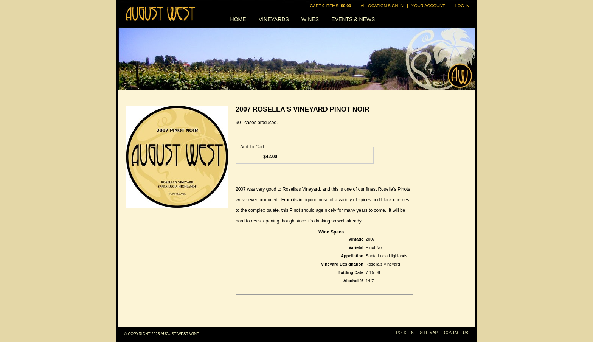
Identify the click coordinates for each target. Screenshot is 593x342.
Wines (310, 19)
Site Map (429, 333)
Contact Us (456, 333)
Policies (405, 333)
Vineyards (274, 19)
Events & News (353, 19)
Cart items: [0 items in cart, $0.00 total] (331, 5)
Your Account (428, 5)
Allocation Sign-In (382, 5)
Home (238, 19)
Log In (462, 5)
